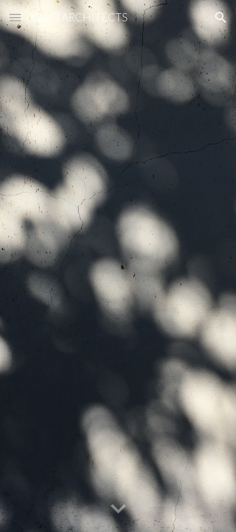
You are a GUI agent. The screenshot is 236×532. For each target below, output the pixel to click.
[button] (15, 17)
